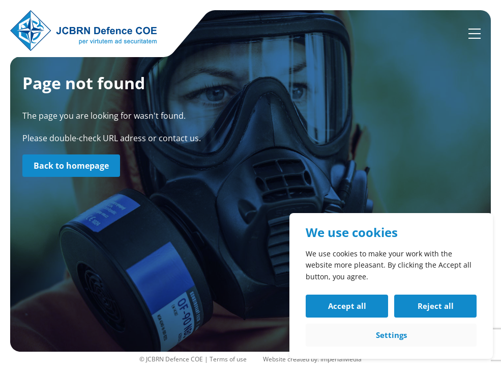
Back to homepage (71, 165)
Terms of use (228, 359)
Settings (391, 335)
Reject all (436, 306)
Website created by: (291, 359)
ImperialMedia (341, 359)
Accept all (347, 306)
